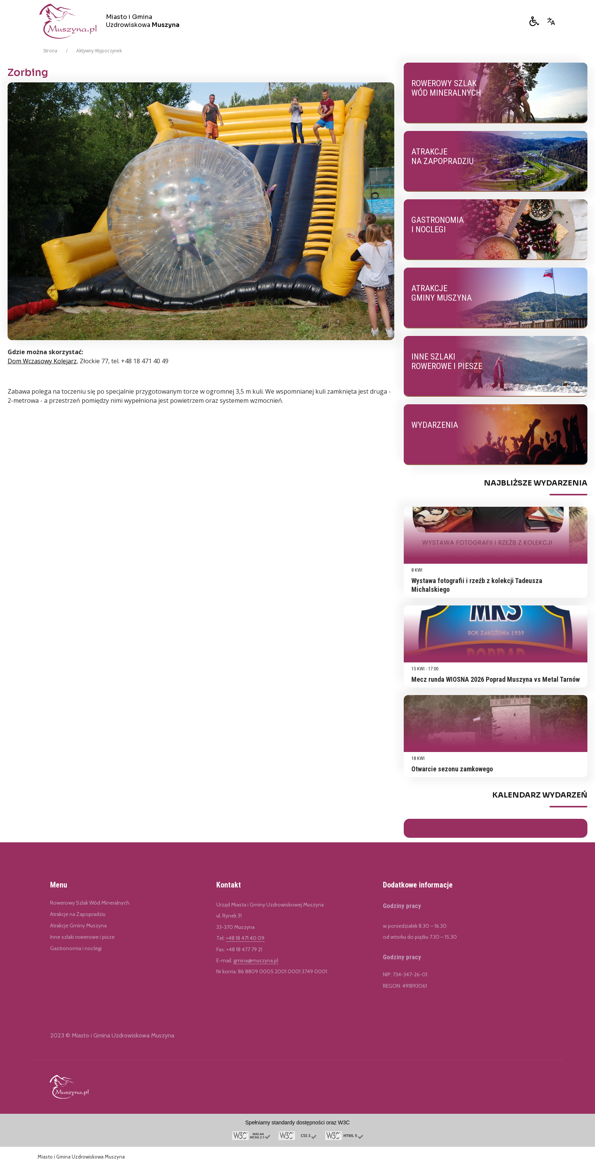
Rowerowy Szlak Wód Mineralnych (89, 902)
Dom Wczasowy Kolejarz (42, 361)
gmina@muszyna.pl (255, 960)
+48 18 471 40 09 (245, 938)
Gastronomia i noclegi (76, 948)
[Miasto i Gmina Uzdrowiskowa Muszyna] (112, 21)
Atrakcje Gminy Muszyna (78, 925)
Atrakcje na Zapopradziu (77, 914)
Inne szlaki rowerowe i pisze (82, 936)
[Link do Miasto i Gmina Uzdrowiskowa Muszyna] (69, 1087)
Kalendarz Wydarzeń (539, 795)
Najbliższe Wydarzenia (535, 483)
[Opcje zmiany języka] (551, 21)
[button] (534, 21)
